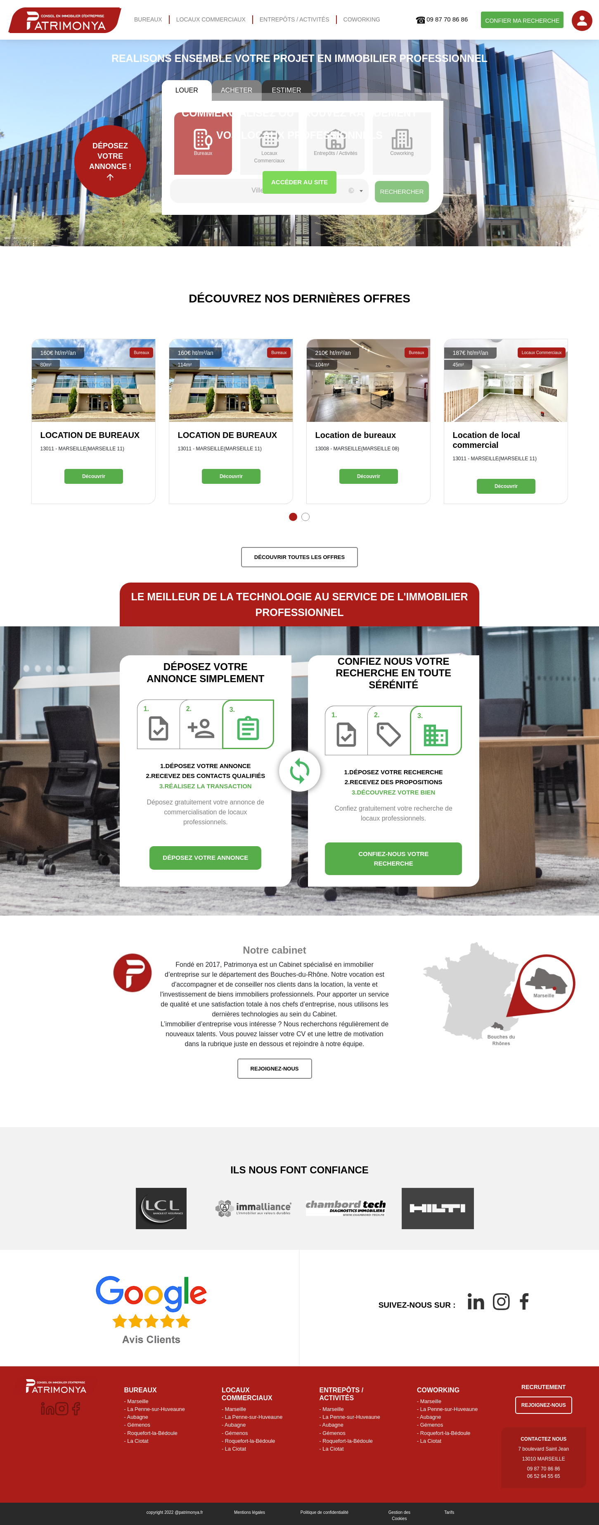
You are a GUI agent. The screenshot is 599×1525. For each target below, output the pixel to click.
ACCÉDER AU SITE (299, 182)
